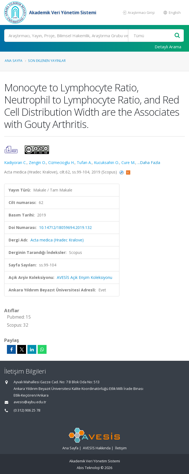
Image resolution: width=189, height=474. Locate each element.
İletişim (121, 448)
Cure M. (128, 162)
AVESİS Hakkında (97, 448)
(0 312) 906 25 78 (27, 410)
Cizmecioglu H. (61, 162)
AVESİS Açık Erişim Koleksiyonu (84, 277)
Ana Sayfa (13, 60)
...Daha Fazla (148, 162)
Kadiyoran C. (15, 162)
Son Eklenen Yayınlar (47, 60)
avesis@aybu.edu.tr (30, 402)
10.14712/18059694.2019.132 (65, 227)
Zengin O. (37, 162)
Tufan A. (84, 162)
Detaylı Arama (168, 46)
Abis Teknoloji (88, 467)
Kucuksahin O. (106, 162)
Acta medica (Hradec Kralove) (57, 240)
